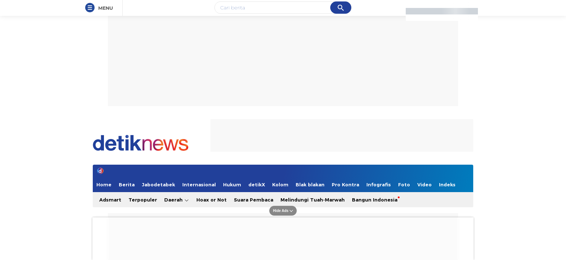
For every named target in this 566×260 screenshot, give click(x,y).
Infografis (378, 184)
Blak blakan (310, 184)
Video (424, 184)
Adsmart (110, 200)
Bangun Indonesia (374, 200)
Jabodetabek (158, 184)
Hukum (232, 184)
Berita (127, 184)
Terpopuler (143, 200)
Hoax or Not (211, 200)
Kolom (280, 184)
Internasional (199, 184)
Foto (404, 184)
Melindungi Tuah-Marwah (312, 200)
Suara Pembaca (253, 200)
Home (104, 184)
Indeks (447, 184)
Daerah (176, 200)
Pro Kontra (345, 184)
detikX (256, 184)
